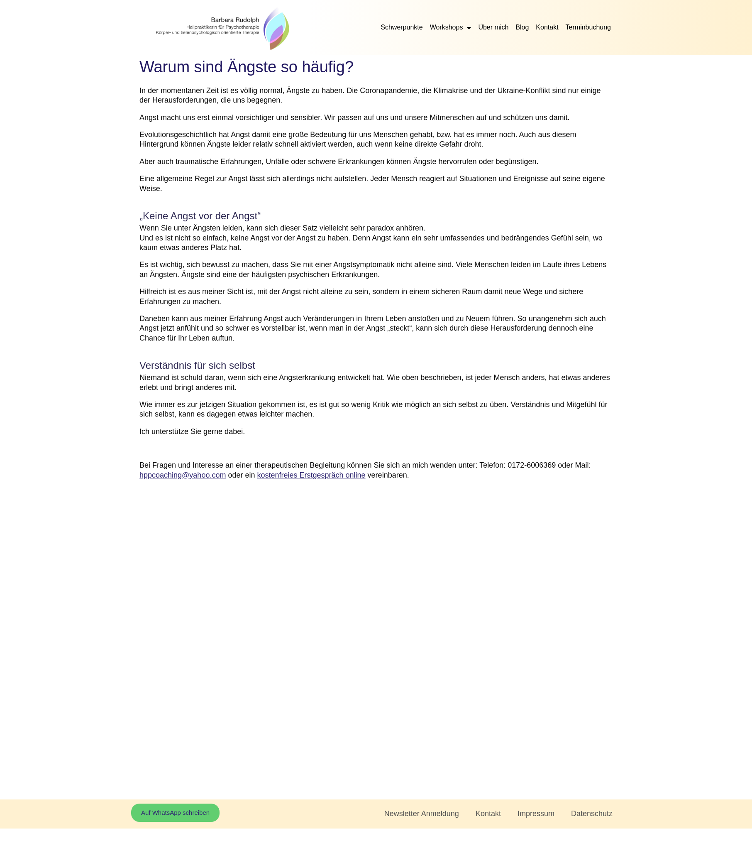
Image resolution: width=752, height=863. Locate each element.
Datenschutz (592, 813)
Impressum (536, 813)
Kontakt (547, 27)
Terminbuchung (588, 27)
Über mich (493, 27)
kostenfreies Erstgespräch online (311, 475)
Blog (522, 27)
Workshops (450, 27)
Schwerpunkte (401, 27)
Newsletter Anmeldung (421, 813)
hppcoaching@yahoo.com (182, 475)
